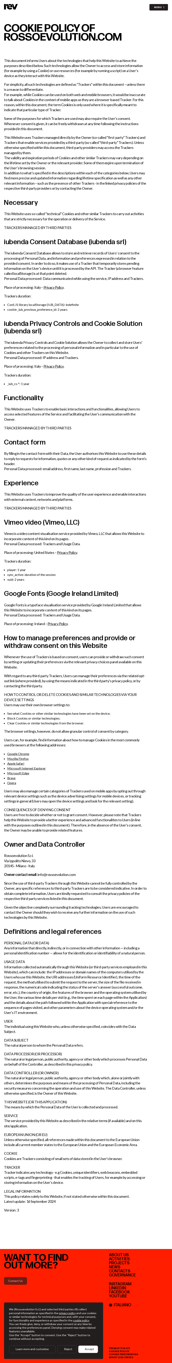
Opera (11, 783)
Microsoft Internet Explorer (26, 768)
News (114, 1267)
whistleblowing (121, 1357)
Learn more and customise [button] (32, 1349)
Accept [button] (89, 1349)
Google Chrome (18, 754)
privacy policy (119, 1348)
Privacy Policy (54, 287)
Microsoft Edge (18, 773)
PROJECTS (119, 1263)
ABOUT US (119, 1255)
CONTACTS (119, 1271)
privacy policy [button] (67, 1313)
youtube (118, 1296)
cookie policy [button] (81, 1320)
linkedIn (117, 1288)
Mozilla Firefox (18, 758)
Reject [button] (68, 1349)
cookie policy (119, 1351)
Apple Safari (15, 763)
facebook (119, 1292)
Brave (11, 778)
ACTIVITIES (119, 1259)
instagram (120, 1284)
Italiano (120, 1305)
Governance (122, 1275)
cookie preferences (123, 1354)
